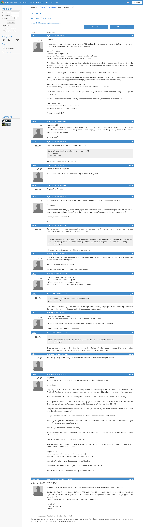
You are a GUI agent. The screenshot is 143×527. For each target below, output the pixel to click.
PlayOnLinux (52, 7)
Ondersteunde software (37, 2)
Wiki (57, 2)
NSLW (34, 142)
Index (43, 516)
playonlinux (9, 2)
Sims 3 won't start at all (64, 516)
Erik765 (34, 36)
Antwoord (122, 27)
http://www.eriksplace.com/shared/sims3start (74, 461)
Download (137, 2)
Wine (51, 2)
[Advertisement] (11, 84)
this (54, 189)
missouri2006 (36, 479)
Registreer (5, 25)
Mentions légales (8, 48)
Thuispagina (23, 2)
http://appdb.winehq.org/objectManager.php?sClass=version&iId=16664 (90, 404)
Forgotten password (9, 28)
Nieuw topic (95, 27)
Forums (42, 7)
